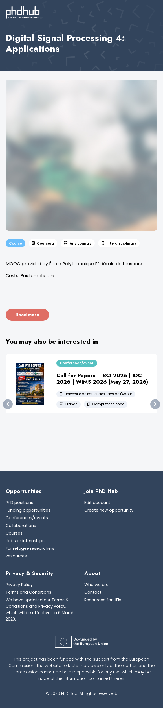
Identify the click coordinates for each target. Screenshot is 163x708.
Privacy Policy (19, 584)
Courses (14, 533)
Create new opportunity (108, 510)
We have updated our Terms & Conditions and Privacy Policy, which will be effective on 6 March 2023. (40, 609)
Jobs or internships (25, 541)
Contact (93, 592)
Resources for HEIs (102, 600)
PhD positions (19, 502)
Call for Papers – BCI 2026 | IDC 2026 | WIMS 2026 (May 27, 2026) (102, 378)
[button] (156, 12)
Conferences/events (27, 518)
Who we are (96, 584)
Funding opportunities (28, 510)
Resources (16, 556)
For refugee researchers (30, 548)
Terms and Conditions (28, 592)
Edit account (97, 502)
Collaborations (21, 525)
